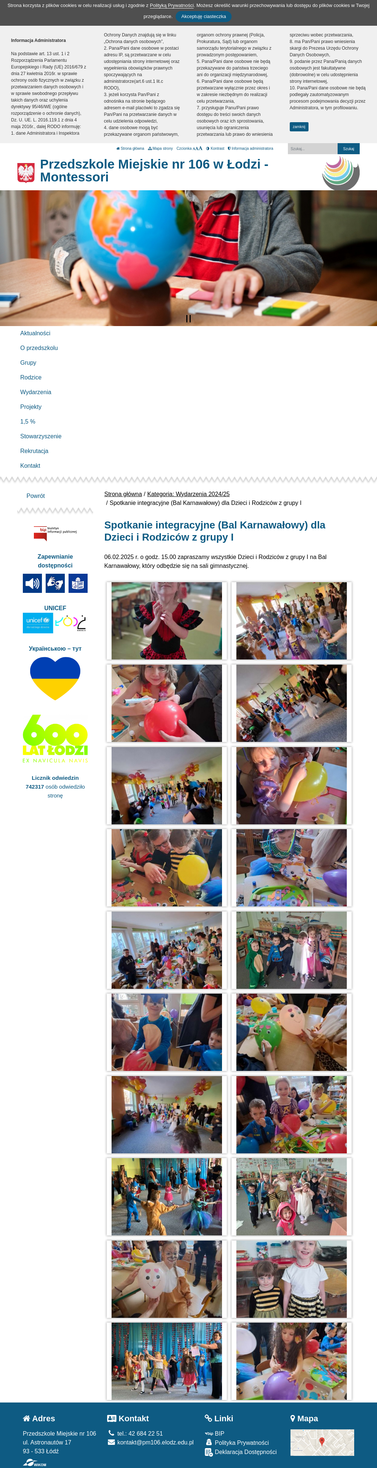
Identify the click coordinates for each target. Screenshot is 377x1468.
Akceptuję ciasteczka (203, 16)
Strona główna (130, 148)
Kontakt (30, 466)
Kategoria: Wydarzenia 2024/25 (188, 494)
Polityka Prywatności (237, 1442)
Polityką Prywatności (172, 5)
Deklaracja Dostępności (241, 1452)
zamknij (299, 127)
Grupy (28, 363)
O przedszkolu (39, 348)
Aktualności (35, 333)
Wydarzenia (35, 392)
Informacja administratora (250, 148)
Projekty (31, 407)
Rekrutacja (34, 451)
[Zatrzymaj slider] (188, 318)
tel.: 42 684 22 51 (135, 1433)
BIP (214, 1433)
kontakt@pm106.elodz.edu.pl (150, 1442)
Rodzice (31, 377)
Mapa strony (160, 148)
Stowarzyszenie (40, 436)
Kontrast (215, 148)
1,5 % (27, 421)
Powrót (36, 496)
